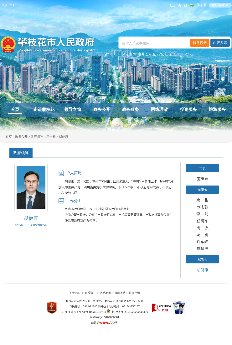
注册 (4, 5)
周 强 (202, 228)
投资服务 (188, 109)
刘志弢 (202, 207)
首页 (15, 109)
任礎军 (202, 221)
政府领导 (37, 136)
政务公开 (101, 109)
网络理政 (159, 109)
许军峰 (202, 242)
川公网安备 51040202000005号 (127, 311)
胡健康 (63, 136)
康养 (141, 54)
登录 (12, 5)
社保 (168, 54)
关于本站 (75, 292)
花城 (160, 54)
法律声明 (134, 292)
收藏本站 (120, 292)
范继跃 (202, 179)
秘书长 (51, 136)
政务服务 (130, 109)
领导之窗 (72, 109)
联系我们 (90, 292)
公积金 (151, 54)
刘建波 (202, 248)
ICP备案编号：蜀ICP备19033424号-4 (83, 311)
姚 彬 (202, 200)
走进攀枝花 (43, 109)
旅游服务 (217, 109)
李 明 (202, 214)
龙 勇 (202, 235)
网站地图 (105, 292)
